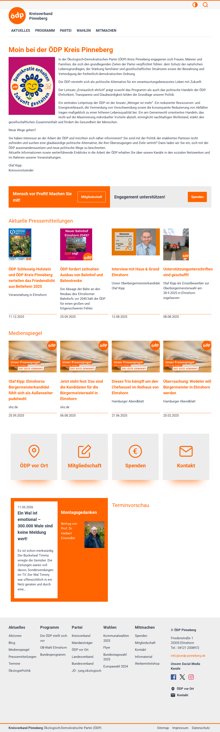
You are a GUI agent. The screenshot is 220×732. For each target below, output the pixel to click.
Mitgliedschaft (91, 197)
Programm (45, 30)
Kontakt (140, 650)
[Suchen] (205, 5)
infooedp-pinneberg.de (188, 656)
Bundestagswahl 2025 (115, 657)
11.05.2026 (36, 548)
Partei (66, 30)
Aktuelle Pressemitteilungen (41, 221)
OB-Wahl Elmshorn (53, 648)
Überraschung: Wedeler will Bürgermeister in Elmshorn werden (187, 387)
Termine (14, 664)
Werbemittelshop (147, 664)
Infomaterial (143, 657)
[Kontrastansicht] (195, 5)
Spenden (197, 197)
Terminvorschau (130, 505)
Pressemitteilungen (22, 657)
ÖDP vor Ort (80, 650)
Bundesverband (82, 664)
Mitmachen (106, 30)
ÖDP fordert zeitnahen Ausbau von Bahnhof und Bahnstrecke (81, 275)
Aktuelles (20, 30)
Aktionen (15, 636)
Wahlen (84, 30)
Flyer (106, 648)
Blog (12, 643)
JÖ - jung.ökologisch (86, 671)
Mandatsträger (82, 643)
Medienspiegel (25, 333)
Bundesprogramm (53, 655)
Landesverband (82, 657)
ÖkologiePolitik (20, 671)
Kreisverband (81, 636)
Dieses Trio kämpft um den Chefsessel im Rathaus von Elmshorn (135, 387)
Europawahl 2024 (115, 666)
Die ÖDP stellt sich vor (53, 638)
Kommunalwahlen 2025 (116, 638)
